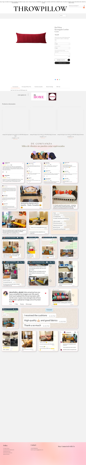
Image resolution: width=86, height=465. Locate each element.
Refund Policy (6, 454)
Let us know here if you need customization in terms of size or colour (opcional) (62, 51)
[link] (15, 86)
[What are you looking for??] (75, 6)
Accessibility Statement (8, 449)
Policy (5, 445)
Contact (33, 445)
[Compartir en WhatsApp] (59, 79)
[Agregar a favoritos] (69, 60)
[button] (84, 7)
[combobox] (62, 44)
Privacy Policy (6, 448)
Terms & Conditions (7, 452)
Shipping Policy (6, 451)
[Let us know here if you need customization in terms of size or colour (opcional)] (62, 54)
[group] (43, 123)
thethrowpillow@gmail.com (37, 449)
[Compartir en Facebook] (55, 79)
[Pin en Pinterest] (57, 79)
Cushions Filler (57, 46)
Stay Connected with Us (66, 446)
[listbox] (63, 15)
